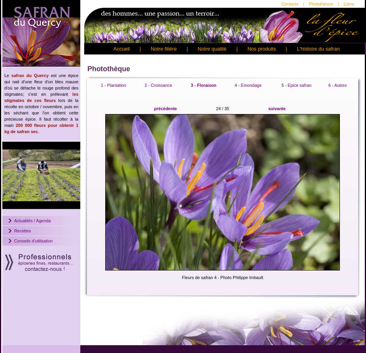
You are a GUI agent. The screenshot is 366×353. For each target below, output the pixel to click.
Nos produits (262, 49)
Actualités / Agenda (32, 220)
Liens (349, 4)
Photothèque (321, 4)
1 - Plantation (113, 85)
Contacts (289, 4)
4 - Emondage (248, 85)
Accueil (121, 49)
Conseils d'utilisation (33, 241)
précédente (165, 108)
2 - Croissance (158, 85)
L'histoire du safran (318, 49)
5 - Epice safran (296, 85)
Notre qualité (212, 49)
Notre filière (164, 49)
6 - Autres (338, 85)
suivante (277, 108)
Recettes (22, 230)
